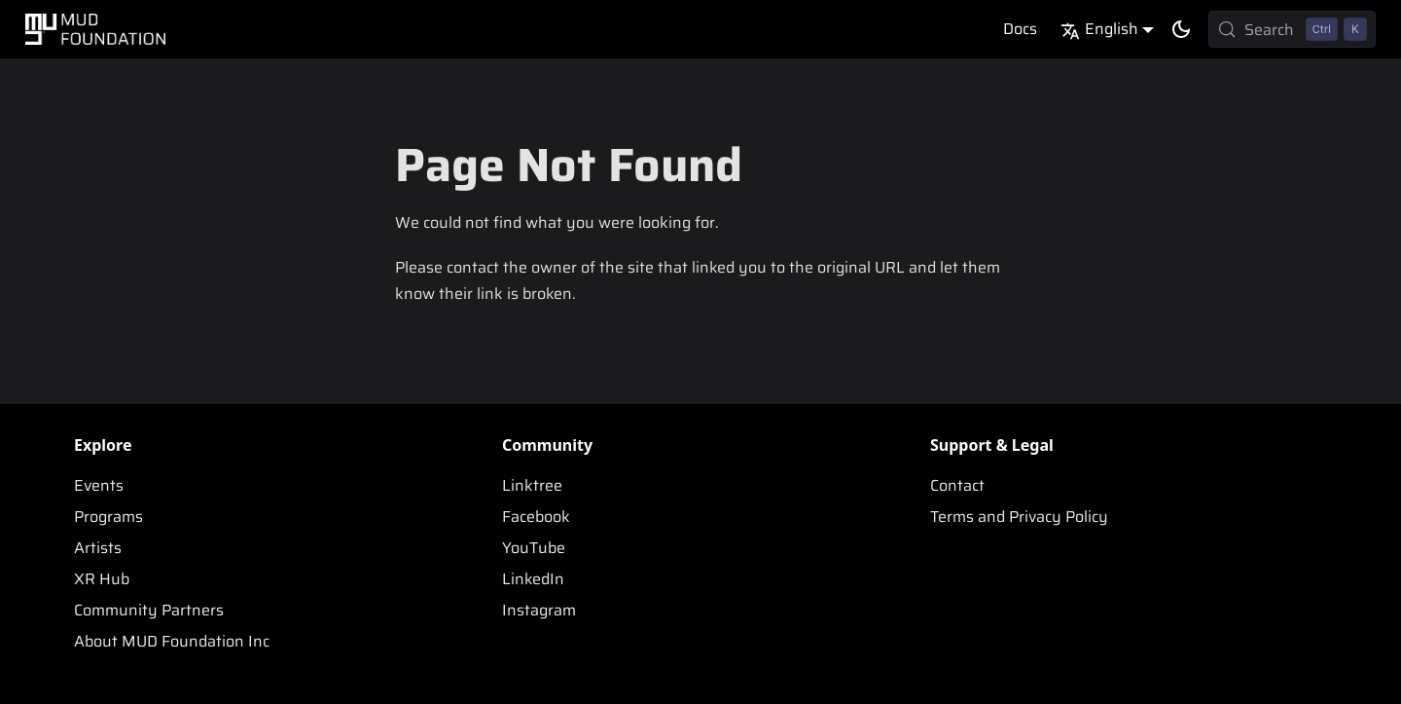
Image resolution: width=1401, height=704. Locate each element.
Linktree (532, 485)
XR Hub (101, 579)
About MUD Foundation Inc (171, 641)
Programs (108, 516)
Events (99, 485)
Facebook (536, 516)
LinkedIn (533, 579)
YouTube (533, 548)
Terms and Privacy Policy (1019, 516)
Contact (957, 485)
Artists (98, 548)
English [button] (1099, 29)
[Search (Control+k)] (1292, 29)
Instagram (539, 610)
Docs (1020, 29)
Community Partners (149, 610)
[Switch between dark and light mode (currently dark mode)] (1181, 29)
